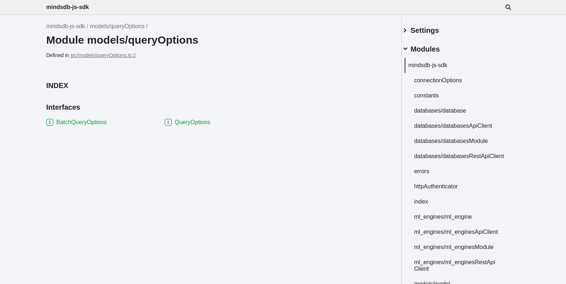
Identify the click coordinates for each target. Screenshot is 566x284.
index (429, 205)
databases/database (449, 108)
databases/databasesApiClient (462, 123)
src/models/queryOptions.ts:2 (103, 55)
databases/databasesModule (460, 138)
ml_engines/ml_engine (451, 220)
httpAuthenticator (444, 190)
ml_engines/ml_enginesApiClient (464, 235)
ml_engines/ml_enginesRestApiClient (463, 269)
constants (435, 92)
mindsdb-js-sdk (67, 7)
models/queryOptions (117, 26)
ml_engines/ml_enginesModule (462, 251)
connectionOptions (447, 77)
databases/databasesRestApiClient (460, 156)
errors (430, 175)
